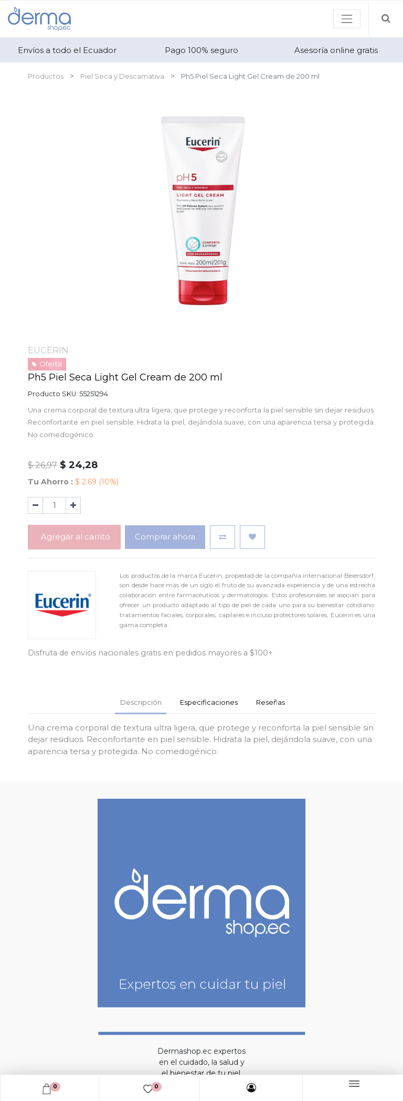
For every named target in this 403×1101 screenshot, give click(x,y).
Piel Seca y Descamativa (122, 76)
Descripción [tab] (141, 702)
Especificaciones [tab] (209, 702)
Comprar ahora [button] (165, 537)
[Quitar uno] (35, 505)
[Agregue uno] (73, 505)
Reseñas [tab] (270, 702)
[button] (222, 537)
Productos (45, 76)
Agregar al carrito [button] (74, 537)
